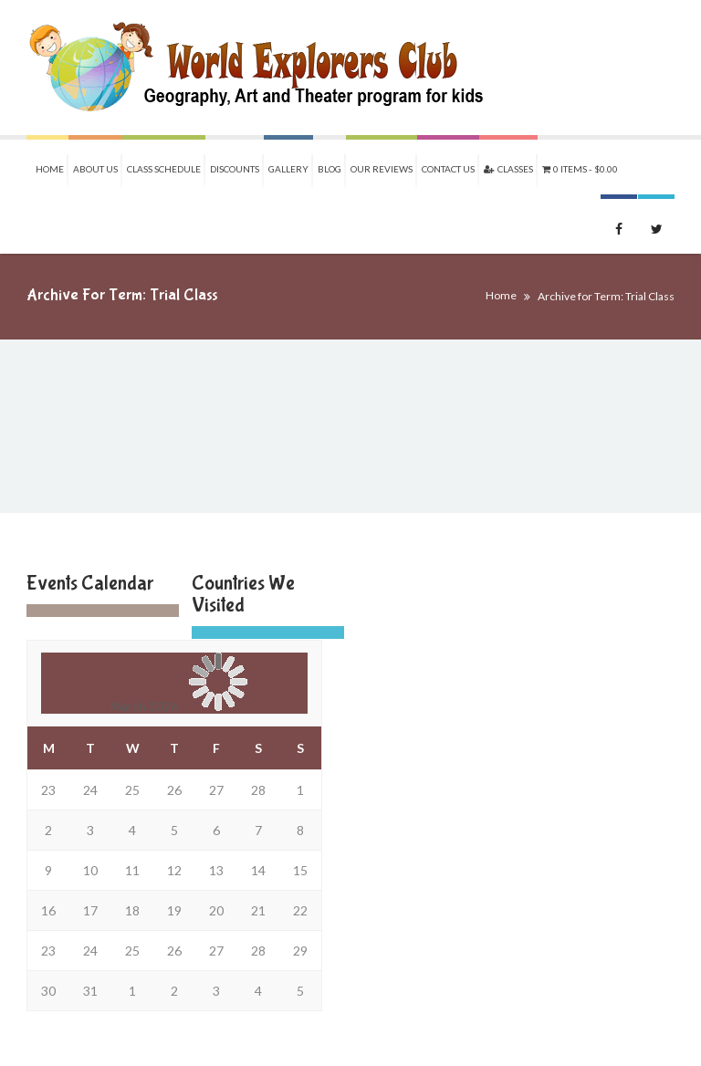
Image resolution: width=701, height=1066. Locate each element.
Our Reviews (381, 168)
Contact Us (448, 168)
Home (50, 168)
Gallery (288, 168)
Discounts (234, 168)
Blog (329, 168)
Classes (508, 168)
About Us (95, 168)
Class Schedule (164, 168)
